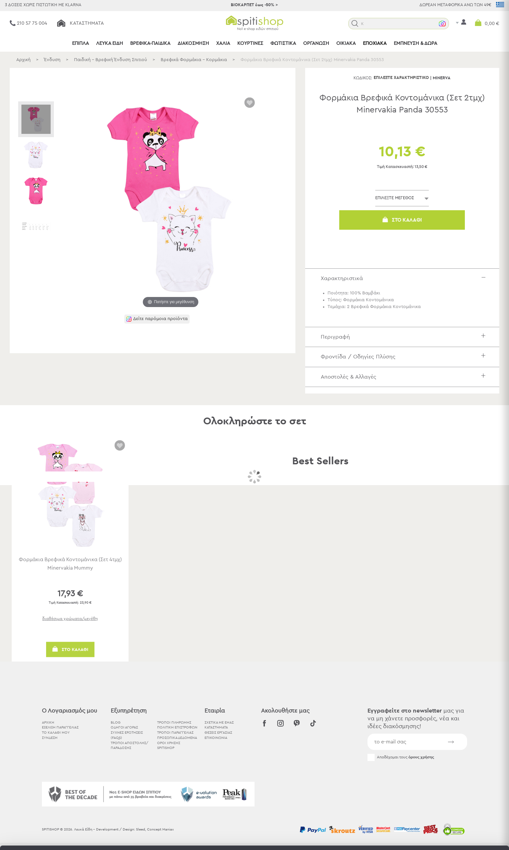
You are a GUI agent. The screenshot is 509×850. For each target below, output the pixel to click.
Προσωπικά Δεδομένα (177, 738)
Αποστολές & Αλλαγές (405, 376)
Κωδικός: (363, 78)
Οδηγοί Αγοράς (124, 727)
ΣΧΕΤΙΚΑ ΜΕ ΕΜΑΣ (219, 722)
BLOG (115, 722)
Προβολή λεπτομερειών (358, 837)
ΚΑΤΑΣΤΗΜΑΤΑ (216, 727)
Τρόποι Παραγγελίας (175, 732)
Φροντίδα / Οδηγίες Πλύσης (405, 356)
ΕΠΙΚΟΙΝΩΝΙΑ (216, 738)
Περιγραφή (405, 337)
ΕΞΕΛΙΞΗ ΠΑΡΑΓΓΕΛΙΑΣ (60, 727)
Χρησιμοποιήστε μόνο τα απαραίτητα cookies (455, 803)
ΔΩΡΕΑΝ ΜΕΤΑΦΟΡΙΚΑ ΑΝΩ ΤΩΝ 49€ (455, 5)
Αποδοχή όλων (454, 778)
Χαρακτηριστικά (405, 278)
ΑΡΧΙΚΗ (48, 722)
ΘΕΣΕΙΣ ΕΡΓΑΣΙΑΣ (218, 732)
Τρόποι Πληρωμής (174, 722)
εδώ (204, 796)
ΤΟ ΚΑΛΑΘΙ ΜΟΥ (56, 732)
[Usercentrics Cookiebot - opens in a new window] (42, 837)
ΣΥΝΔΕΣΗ (49, 738)
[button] (355, 23)
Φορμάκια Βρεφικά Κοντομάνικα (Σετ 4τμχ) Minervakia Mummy (70, 564)
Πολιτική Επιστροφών (177, 727)
